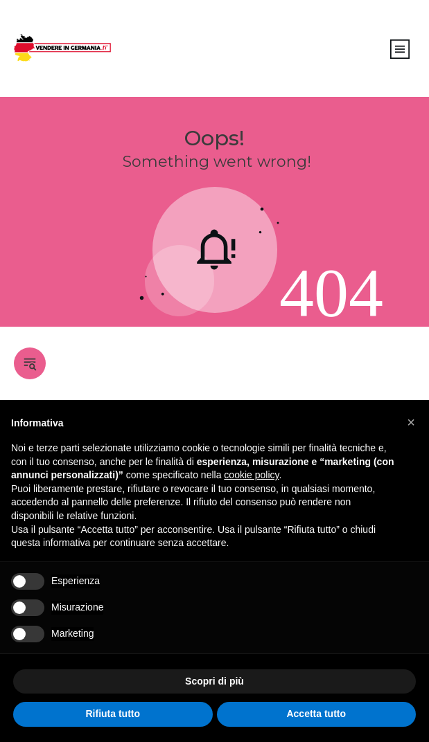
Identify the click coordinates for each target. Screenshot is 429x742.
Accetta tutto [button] (316, 713)
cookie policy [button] (251, 474)
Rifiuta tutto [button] (112, 713)
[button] (411, 422)
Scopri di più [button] (214, 681)
